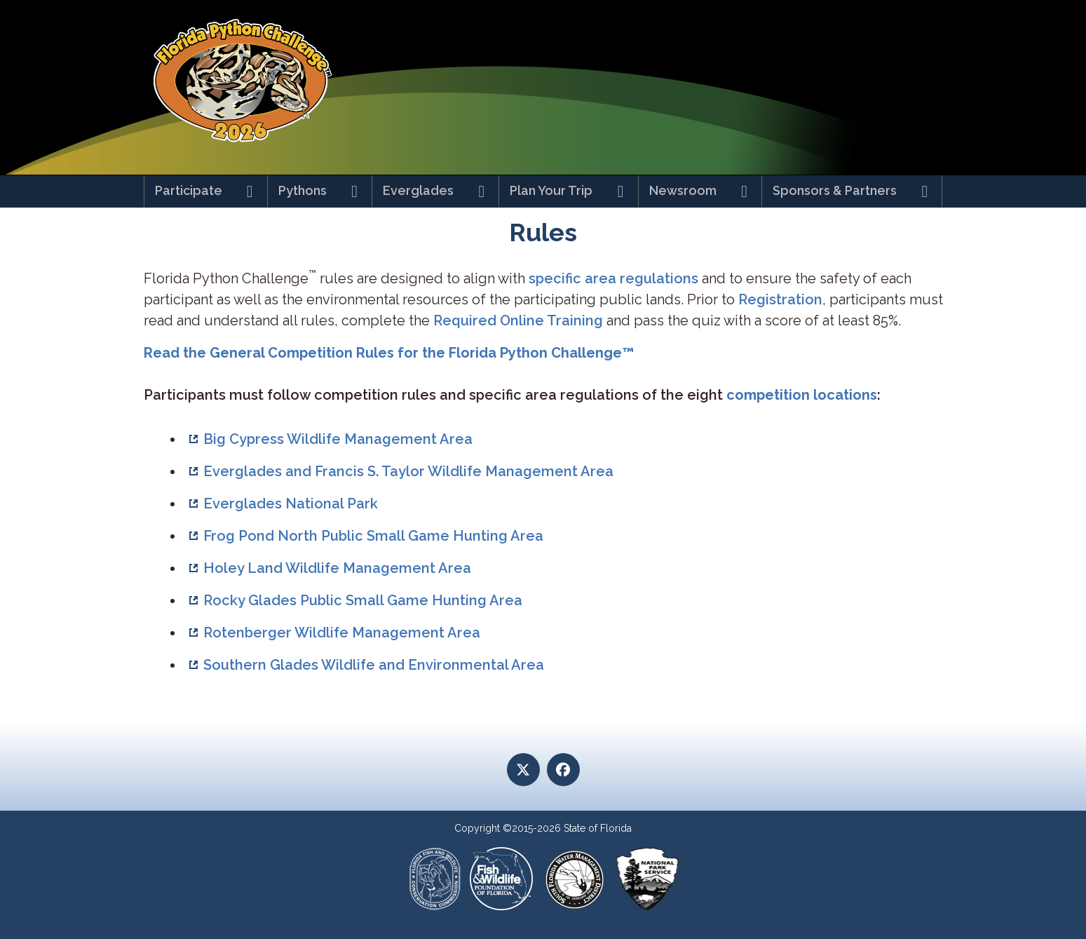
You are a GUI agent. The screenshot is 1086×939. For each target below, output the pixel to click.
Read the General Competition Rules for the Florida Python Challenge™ (389, 352)
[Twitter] (523, 769)
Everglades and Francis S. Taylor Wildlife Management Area (408, 471)
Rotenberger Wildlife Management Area (341, 632)
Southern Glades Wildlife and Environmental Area (373, 664)
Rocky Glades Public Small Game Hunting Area (362, 600)
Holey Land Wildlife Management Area (337, 568)
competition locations (801, 394)
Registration (780, 299)
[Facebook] (563, 769)
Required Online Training (519, 320)
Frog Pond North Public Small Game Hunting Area (373, 535)
